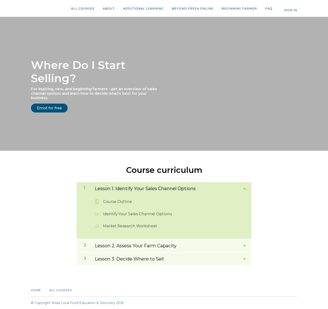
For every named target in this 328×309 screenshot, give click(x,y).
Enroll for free (49, 108)
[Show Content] (244, 187)
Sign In (290, 10)
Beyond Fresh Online (192, 8)
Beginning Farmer (239, 8)
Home (36, 290)
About (109, 8)
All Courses (83, 8)
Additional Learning (143, 8)
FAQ (268, 8)
